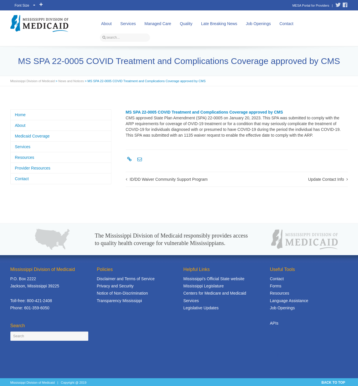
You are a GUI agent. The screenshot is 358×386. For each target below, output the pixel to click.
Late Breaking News (219, 23)
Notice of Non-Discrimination (122, 293)
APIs (274, 323)
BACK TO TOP (333, 383)
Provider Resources (32, 168)
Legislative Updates (201, 308)
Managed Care (158, 23)
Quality (186, 23)
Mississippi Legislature (203, 286)
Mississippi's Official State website (214, 278)
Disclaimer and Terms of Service (126, 278)
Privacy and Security (115, 286)
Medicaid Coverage (32, 136)
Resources (24, 157)
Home (20, 114)
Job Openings (258, 23)
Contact (286, 23)
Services (128, 23)
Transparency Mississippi (119, 300)
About (106, 23)
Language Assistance (289, 300)
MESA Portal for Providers (310, 5)
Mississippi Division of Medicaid (32, 81)
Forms (276, 286)
